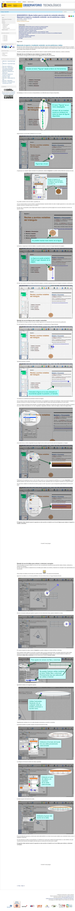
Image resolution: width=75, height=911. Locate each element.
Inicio (4, 1)
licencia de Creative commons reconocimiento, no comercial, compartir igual (8, 93)
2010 (4, 39)
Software (24, 1)
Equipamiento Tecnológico (11, 1)
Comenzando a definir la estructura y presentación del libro (31, 29)
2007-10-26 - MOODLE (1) (7, 66)
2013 (4, 35)
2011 (4, 38)
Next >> (23, 885)
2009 (4, 40)
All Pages (21, 38)
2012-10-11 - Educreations (7, 80)
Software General (6, 24)
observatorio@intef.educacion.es (68, 897)
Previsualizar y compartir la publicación (27, 35)
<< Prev (18, 885)
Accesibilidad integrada (23, 34)
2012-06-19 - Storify (6, 76)
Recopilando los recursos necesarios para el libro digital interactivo (32, 27)
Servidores (5, 26)
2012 (4, 36)
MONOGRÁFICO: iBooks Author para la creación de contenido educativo (33, 26)
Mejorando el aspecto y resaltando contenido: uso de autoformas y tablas (34, 31)
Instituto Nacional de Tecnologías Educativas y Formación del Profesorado (60, 898)
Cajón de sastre (31, 1)
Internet (19, 1)
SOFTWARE (20, 18)
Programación (5, 25)
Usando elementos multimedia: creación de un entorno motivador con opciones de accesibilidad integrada (40, 33)
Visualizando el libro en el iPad (25, 36)
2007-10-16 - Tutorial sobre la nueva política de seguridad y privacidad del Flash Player (7, 69)
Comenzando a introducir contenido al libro (27, 30)
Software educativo (27, 18)
